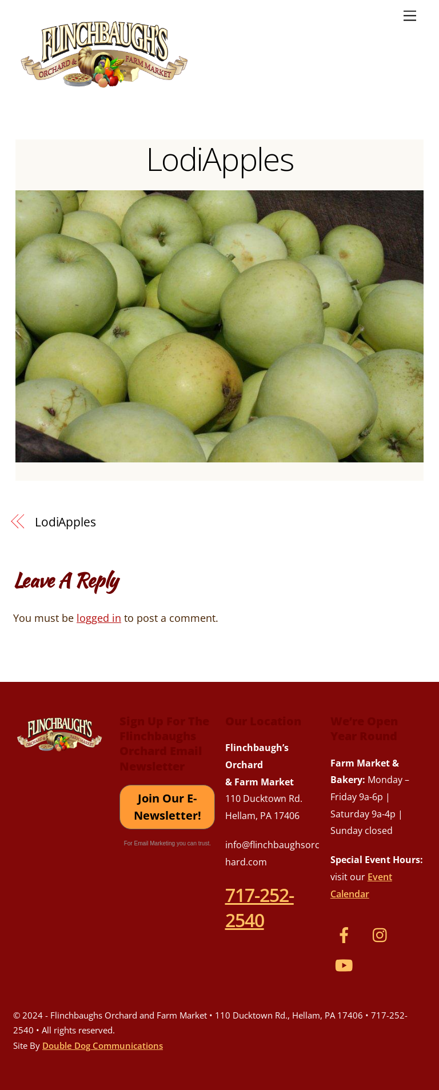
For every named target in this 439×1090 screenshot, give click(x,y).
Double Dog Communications (102, 1045)
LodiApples (219, 158)
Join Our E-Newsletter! (167, 806)
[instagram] (382, 934)
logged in (99, 618)
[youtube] (346, 964)
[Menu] (409, 15)
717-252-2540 (259, 907)
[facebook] (346, 934)
